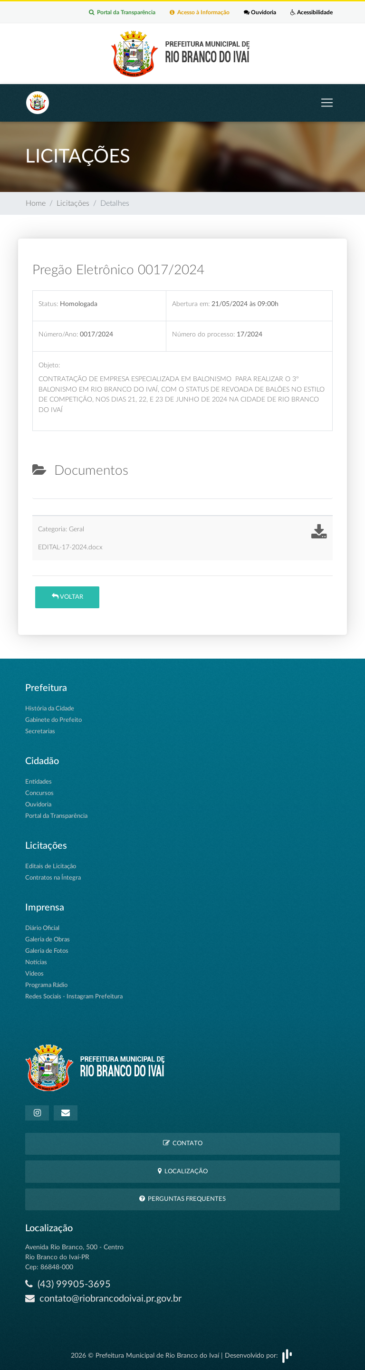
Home (36, 203)
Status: (48, 303)
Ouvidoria (260, 12)
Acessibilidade (311, 12)
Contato (182, 1143)
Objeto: (49, 365)
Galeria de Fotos (46, 951)
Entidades (38, 782)
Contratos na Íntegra (53, 878)
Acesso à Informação (200, 12)
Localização (183, 1171)
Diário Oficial (42, 928)
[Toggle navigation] (327, 102)
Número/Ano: (58, 334)
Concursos (39, 793)
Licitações (73, 203)
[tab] (40, 494)
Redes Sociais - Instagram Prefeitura (74, 997)
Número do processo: (203, 334)
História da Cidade (49, 709)
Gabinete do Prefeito (53, 720)
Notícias (36, 962)
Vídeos (34, 974)
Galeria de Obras (47, 940)
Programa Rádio (46, 985)
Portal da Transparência (122, 12)
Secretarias (40, 731)
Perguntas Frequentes (182, 1198)
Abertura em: (191, 303)
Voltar (67, 596)
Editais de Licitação (50, 866)
